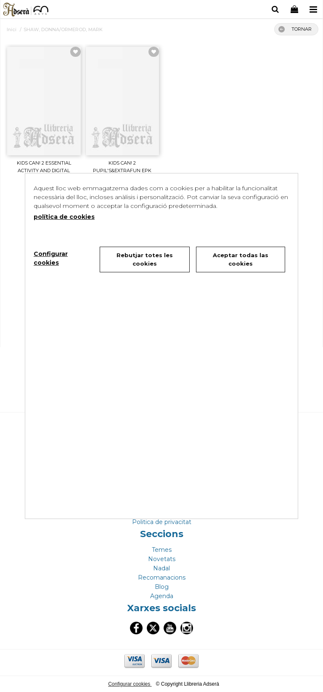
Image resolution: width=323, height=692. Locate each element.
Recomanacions (161, 577)
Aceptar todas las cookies (240, 259)
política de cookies (64, 217)
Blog (162, 587)
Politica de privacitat (161, 522)
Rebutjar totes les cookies (144, 259)
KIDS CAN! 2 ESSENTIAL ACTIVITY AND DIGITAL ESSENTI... (44, 170)
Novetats (161, 559)
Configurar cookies (129, 684)
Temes (162, 550)
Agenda (161, 596)
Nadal (161, 568)
